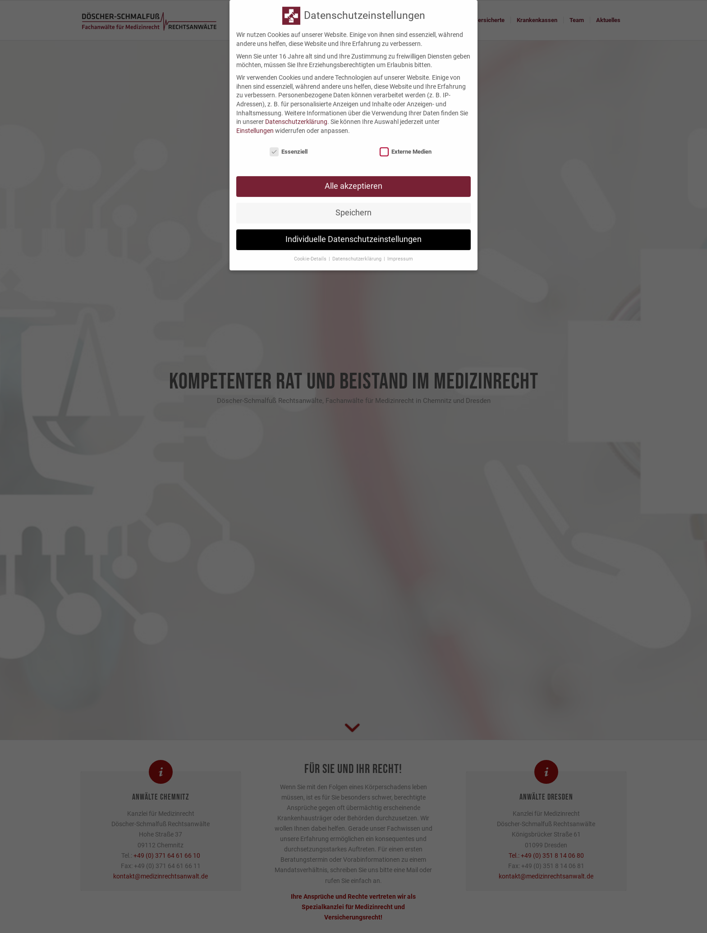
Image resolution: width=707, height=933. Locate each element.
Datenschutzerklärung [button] (357, 253)
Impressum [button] (400, 253)
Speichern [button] (353, 206)
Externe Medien (406, 145)
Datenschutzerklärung (296, 115)
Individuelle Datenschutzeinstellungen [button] (353, 233)
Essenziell (289, 145)
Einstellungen (255, 124)
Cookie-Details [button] (311, 253)
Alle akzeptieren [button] (353, 179)
